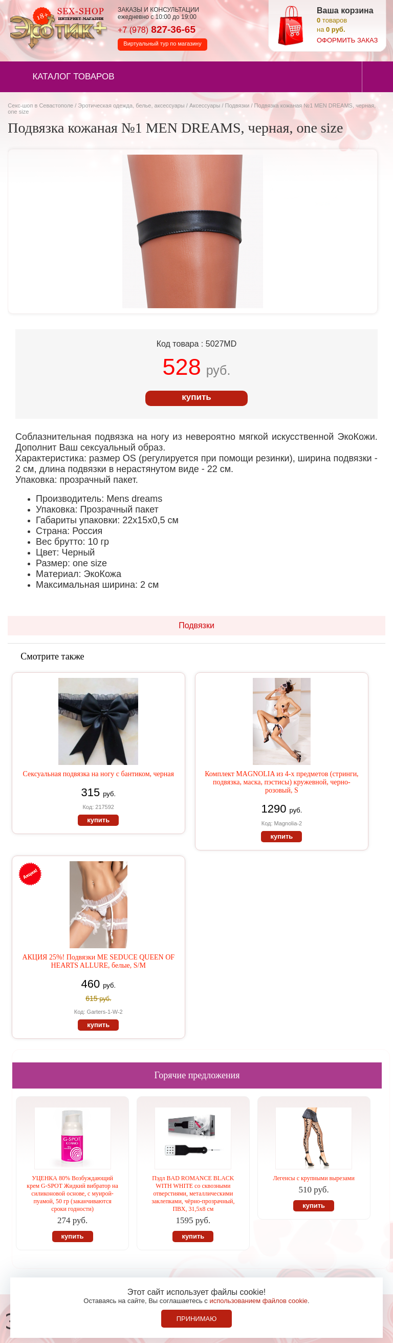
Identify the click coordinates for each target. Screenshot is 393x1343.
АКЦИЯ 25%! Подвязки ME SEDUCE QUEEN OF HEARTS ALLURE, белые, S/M (98, 961)
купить (196, 397)
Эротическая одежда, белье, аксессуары (132, 105)
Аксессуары (204, 105)
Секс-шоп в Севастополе (40, 105)
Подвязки (237, 105)
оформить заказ (347, 40)
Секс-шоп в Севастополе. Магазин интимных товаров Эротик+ (56, 27)
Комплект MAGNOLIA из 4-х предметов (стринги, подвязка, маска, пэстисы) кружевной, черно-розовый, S (281, 782)
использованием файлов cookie (258, 1301)
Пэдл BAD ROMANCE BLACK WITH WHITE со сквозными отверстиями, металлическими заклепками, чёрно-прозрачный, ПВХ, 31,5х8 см (192, 1193)
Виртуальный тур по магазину (162, 43)
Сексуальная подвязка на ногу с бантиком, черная (98, 774)
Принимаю (197, 1319)
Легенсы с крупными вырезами (314, 1178)
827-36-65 (156, 29)
